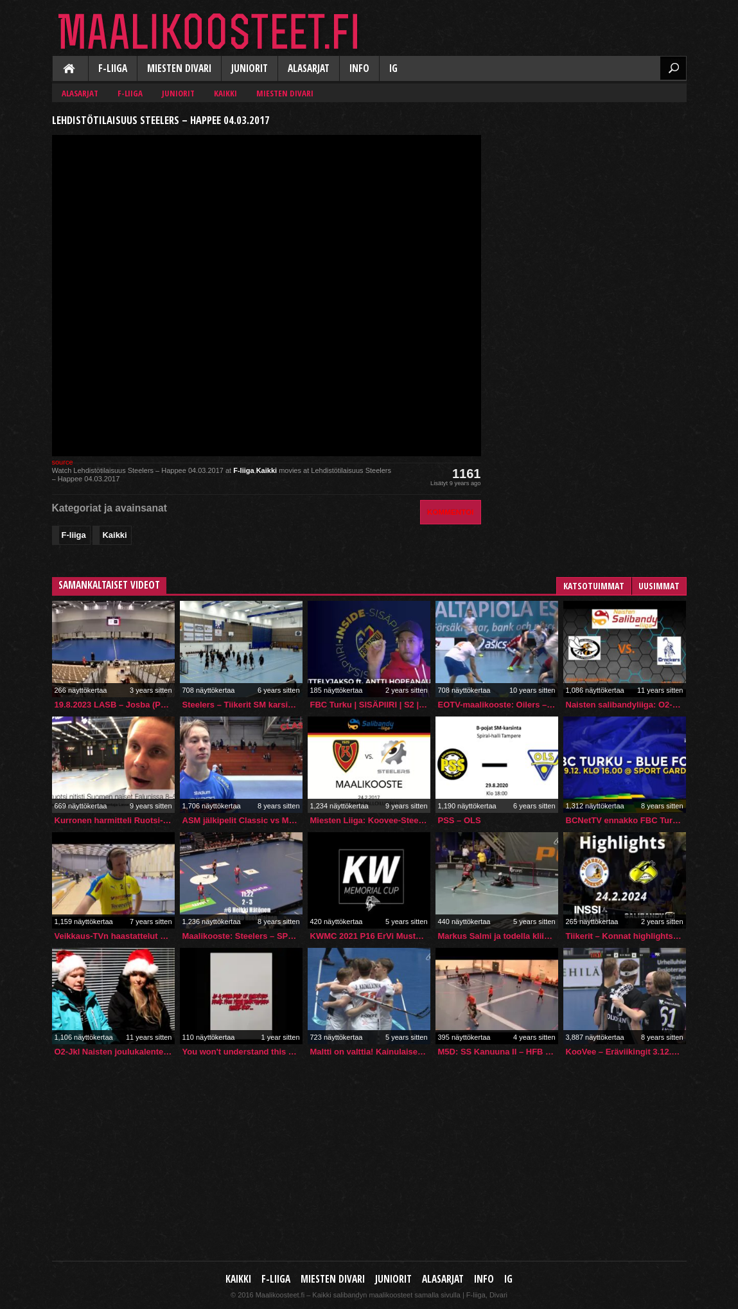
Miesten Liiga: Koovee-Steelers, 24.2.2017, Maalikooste (370, 820)
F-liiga (112, 68)
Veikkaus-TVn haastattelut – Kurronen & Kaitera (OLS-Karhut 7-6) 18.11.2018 (115, 936)
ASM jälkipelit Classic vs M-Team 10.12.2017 (242, 820)
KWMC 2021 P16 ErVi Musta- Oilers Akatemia (370, 936)
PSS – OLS (459, 820)
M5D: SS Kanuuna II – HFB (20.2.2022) (498, 1051)
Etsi (673, 68)
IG (393, 68)
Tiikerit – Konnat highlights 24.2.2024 (626, 936)
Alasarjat (308, 68)
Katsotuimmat (593, 586)
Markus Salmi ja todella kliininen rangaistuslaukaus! (498, 936)
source (62, 462)
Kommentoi (450, 512)
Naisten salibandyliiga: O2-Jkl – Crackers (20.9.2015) (626, 704)
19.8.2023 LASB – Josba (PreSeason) (115, 704)
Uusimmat (659, 586)
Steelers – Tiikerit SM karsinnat (242, 704)
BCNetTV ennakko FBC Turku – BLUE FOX (626, 820)
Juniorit (249, 68)
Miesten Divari (179, 68)
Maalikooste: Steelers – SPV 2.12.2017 (242, 936)
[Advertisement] (590, 190)
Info (359, 68)
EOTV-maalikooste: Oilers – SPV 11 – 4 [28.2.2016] (498, 704)
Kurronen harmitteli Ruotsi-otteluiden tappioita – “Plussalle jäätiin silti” (115, 820)
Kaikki (70, 69)
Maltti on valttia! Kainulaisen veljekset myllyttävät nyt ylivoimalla (370, 1051)
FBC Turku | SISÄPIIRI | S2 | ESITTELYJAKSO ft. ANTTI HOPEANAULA (370, 704)
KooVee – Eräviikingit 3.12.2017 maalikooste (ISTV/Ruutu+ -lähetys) (626, 1051)
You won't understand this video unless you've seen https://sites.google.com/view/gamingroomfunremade (242, 1051)
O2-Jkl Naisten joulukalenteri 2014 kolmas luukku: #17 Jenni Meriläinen (115, 1051)
